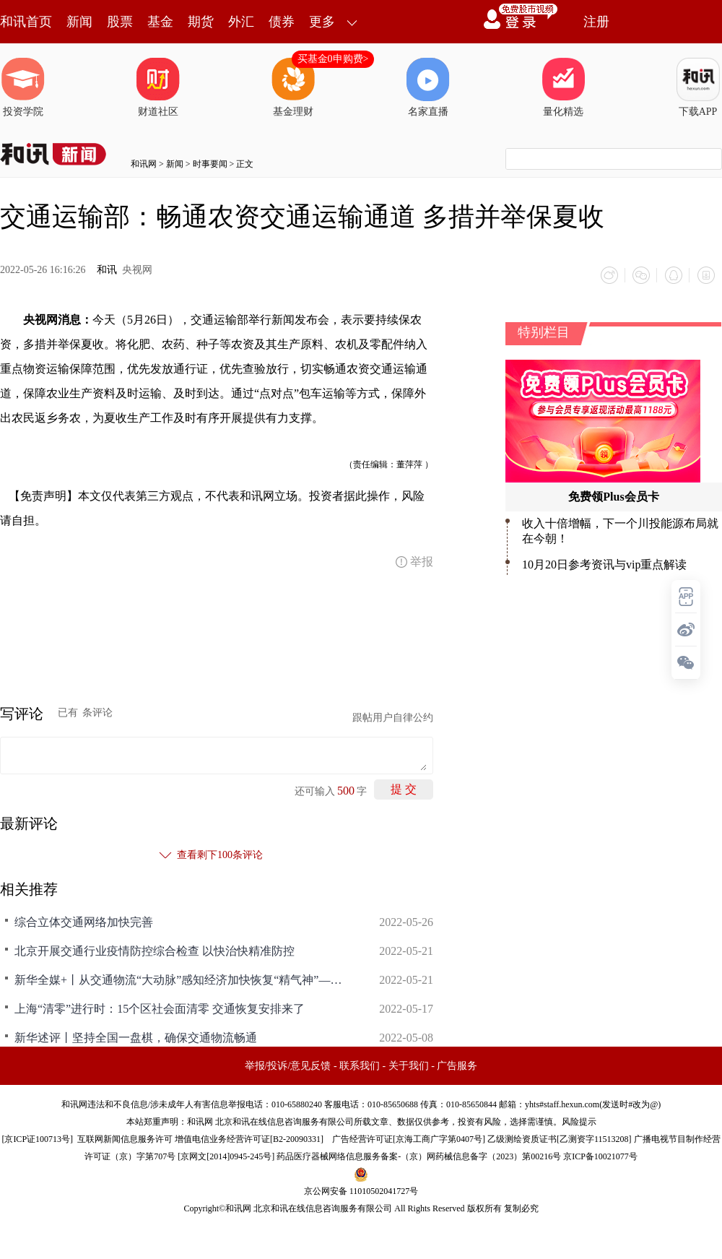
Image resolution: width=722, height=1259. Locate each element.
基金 (160, 21)
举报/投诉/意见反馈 (288, 1065)
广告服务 (457, 1065)
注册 (596, 21)
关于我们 (408, 1065)
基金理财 (293, 87)
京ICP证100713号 (37, 1138)
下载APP (698, 87)
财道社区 (158, 87)
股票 (120, 21)
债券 (282, 21)
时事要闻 (210, 164)
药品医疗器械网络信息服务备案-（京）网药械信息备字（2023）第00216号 (419, 1156)
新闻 (79, 21)
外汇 (241, 21)
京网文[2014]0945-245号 (225, 1156)
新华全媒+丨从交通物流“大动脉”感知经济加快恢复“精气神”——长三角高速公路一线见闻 (180, 979)
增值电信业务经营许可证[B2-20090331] (249, 1138)
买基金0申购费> (333, 58)
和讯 (107, 269)
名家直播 (428, 87)
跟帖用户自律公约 (392, 716)
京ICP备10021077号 (600, 1156)
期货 (201, 21)
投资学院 (23, 87)
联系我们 (359, 1065)
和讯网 (144, 164)
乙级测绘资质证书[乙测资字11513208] (559, 1138)
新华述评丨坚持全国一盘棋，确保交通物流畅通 (135, 1037)
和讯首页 (26, 21)
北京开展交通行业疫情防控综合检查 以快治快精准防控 (154, 950)
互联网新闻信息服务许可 (125, 1138)
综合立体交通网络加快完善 (83, 921)
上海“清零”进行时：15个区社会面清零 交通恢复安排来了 (159, 1008)
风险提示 (579, 1121)
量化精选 (563, 87)
